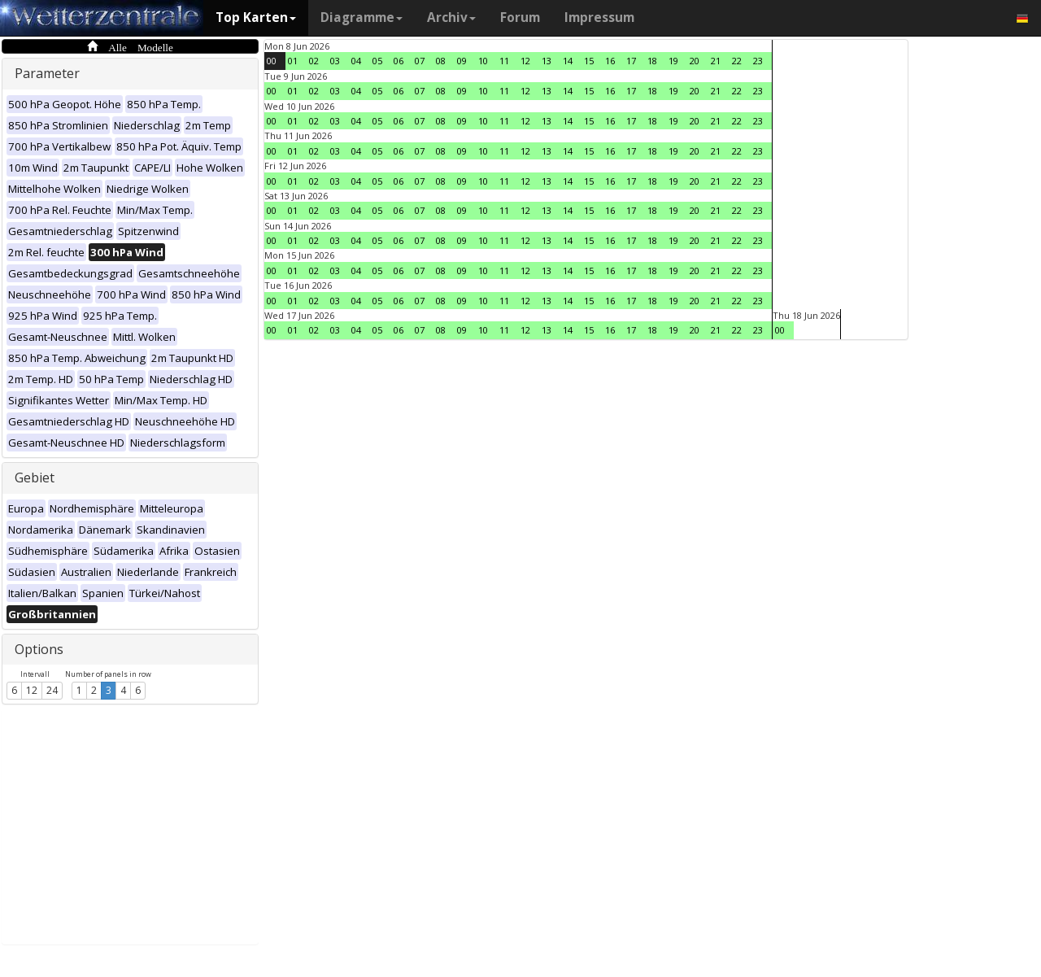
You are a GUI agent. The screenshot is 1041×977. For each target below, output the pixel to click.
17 (631, 61)
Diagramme (361, 17)
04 (356, 61)
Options (39, 649)
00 (272, 61)
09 (462, 61)
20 (694, 61)
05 (377, 61)
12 (31, 690)
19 (673, 61)
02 (314, 61)
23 (758, 61)
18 (652, 61)
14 (568, 61)
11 (504, 61)
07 (420, 61)
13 (546, 61)
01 (293, 61)
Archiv (451, 17)
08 (441, 61)
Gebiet (34, 477)
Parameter (47, 73)
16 (610, 61)
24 (52, 690)
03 (335, 61)
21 (716, 61)
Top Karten (256, 17)
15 (589, 61)
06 (398, 61)
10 (483, 61)
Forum (520, 17)
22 (737, 61)
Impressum (599, 17)
